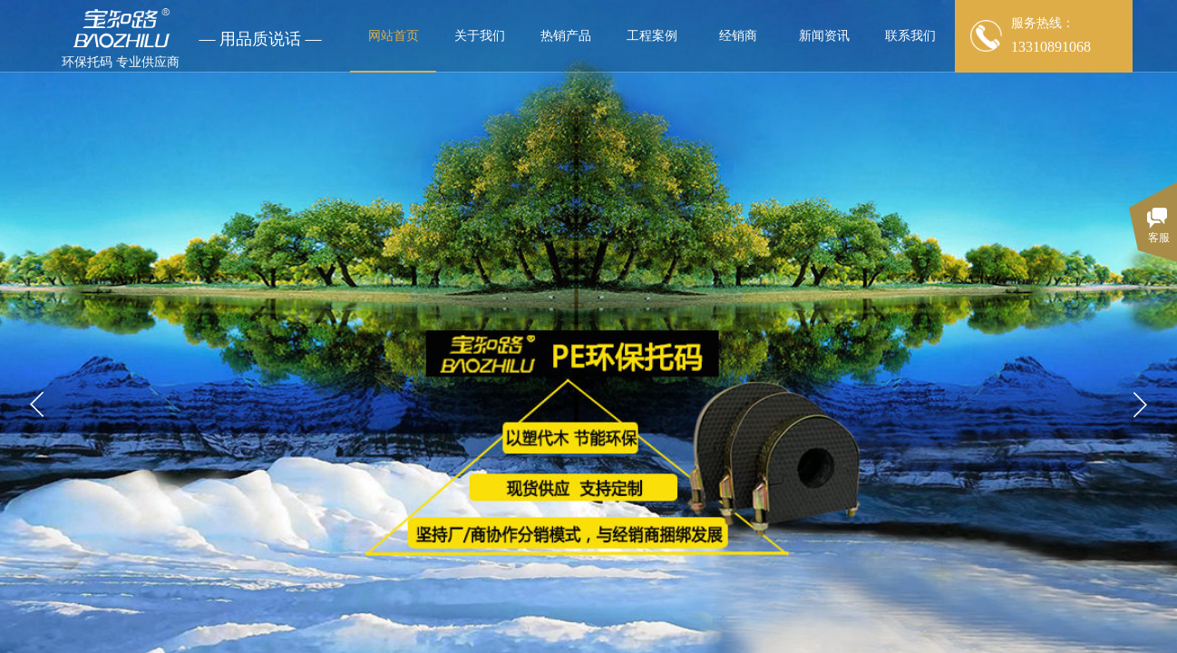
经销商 (738, 36)
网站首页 (393, 36)
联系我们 (910, 36)
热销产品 (565, 36)
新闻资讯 (824, 36)
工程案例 (652, 36)
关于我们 (479, 36)
